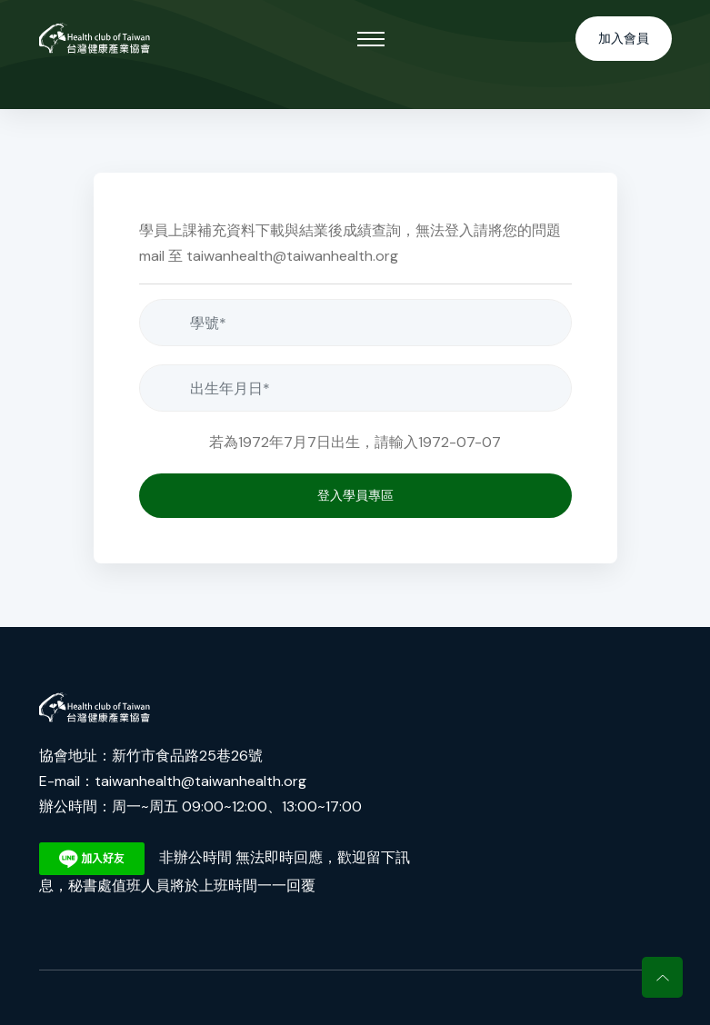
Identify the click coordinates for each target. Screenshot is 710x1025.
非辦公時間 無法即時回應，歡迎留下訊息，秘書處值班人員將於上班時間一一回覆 (224, 868)
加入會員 (623, 38)
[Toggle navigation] (370, 39)
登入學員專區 (355, 495)
